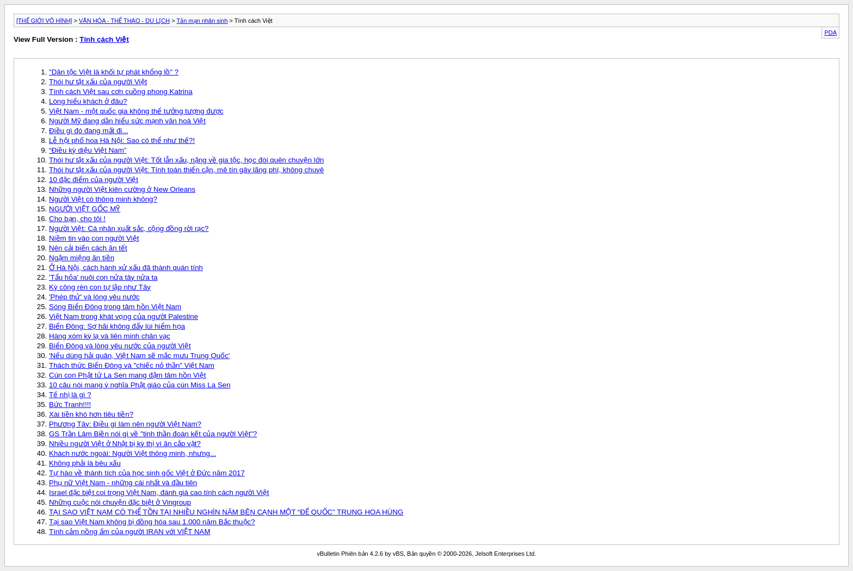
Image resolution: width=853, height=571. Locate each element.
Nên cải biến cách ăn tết (88, 248)
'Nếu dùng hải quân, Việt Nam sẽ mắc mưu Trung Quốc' (139, 356)
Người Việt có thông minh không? (103, 199)
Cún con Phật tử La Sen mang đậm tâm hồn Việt (127, 375)
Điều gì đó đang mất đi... (88, 131)
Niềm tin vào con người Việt (94, 238)
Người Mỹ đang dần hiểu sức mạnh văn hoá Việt (127, 121)
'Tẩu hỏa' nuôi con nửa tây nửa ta (103, 277)
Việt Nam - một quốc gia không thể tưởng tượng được (136, 111)
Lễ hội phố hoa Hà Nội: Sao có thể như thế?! (122, 140)
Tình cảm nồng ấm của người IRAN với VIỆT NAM (130, 532)
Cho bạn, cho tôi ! (77, 219)
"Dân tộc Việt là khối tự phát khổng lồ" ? (113, 72)
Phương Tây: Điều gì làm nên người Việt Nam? (125, 424)
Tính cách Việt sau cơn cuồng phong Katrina (121, 91)
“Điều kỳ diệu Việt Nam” (87, 150)
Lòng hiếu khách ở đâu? (88, 101)
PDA (830, 32)
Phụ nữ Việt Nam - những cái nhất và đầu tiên (123, 483)
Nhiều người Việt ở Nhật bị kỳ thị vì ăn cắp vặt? (125, 444)
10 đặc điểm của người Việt (93, 179)
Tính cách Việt (104, 39)
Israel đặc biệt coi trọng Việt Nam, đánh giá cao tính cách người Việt (159, 492)
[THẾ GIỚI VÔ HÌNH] (44, 20)
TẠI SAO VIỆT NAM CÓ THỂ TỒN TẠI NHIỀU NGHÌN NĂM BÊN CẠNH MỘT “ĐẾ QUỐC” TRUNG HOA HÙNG (226, 512)
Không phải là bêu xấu (85, 463)
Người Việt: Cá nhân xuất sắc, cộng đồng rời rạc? (128, 228)
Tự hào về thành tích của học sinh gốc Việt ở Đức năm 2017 (147, 473)
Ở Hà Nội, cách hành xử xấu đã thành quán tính (126, 267)
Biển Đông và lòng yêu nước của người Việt (120, 346)
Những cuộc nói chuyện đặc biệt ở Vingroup (120, 502)
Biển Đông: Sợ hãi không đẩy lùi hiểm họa (117, 326)
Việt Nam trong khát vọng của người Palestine (123, 316)
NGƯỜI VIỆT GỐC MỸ (84, 209)
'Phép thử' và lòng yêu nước (94, 297)
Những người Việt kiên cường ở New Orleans (122, 189)
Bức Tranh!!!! (70, 404)
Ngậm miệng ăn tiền (81, 258)
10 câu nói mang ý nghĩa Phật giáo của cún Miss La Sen (140, 385)
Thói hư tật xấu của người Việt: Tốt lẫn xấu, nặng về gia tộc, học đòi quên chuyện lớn (186, 160)
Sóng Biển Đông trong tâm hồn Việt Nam (115, 307)
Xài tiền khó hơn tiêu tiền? (91, 414)
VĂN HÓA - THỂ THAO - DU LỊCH (124, 20)
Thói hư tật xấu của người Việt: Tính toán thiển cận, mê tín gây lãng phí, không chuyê (186, 170)
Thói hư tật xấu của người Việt (98, 82)
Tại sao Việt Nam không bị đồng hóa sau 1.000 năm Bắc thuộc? (152, 522)
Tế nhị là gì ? (70, 395)
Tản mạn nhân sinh (202, 20)
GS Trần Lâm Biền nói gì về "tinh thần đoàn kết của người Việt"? (153, 434)
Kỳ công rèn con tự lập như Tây (100, 287)
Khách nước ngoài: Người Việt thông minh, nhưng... (132, 453)
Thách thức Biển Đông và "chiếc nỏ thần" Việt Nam (131, 365)
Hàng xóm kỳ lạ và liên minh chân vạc (109, 336)
